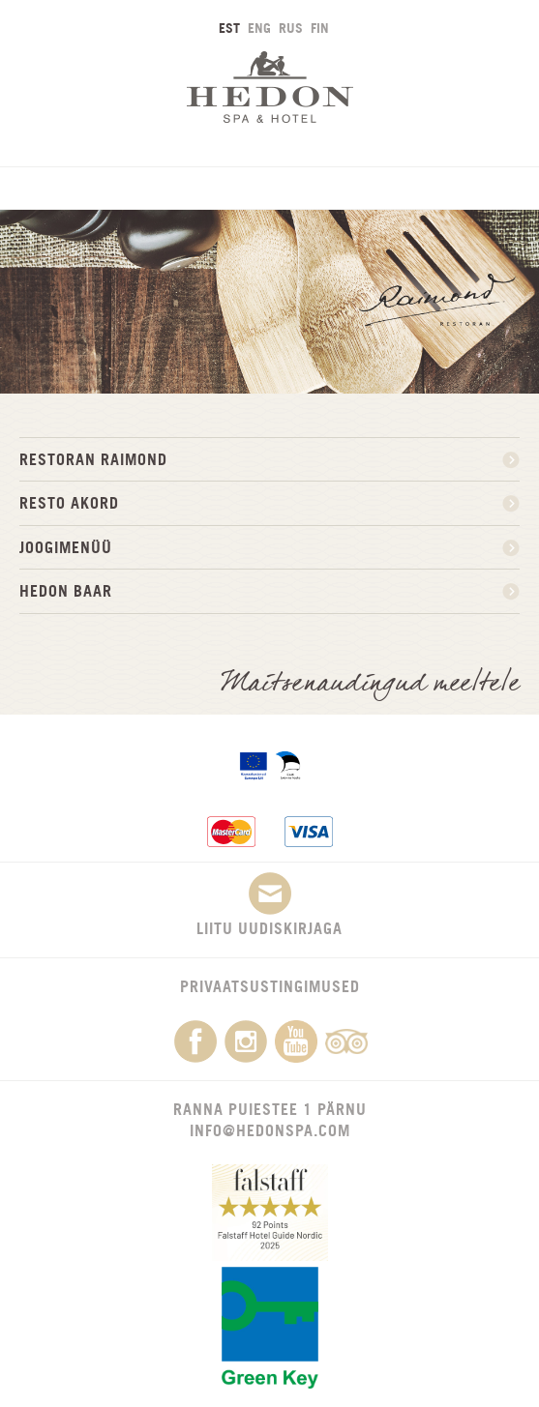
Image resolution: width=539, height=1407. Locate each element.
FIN (320, 27)
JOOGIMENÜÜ (65, 547)
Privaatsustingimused (270, 986)
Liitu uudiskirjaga (269, 905)
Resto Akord (69, 503)
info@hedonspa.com (270, 1130)
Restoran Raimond (93, 459)
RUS (291, 27)
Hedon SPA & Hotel (270, 86)
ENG (259, 27)
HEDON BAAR (65, 591)
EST (229, 27)
